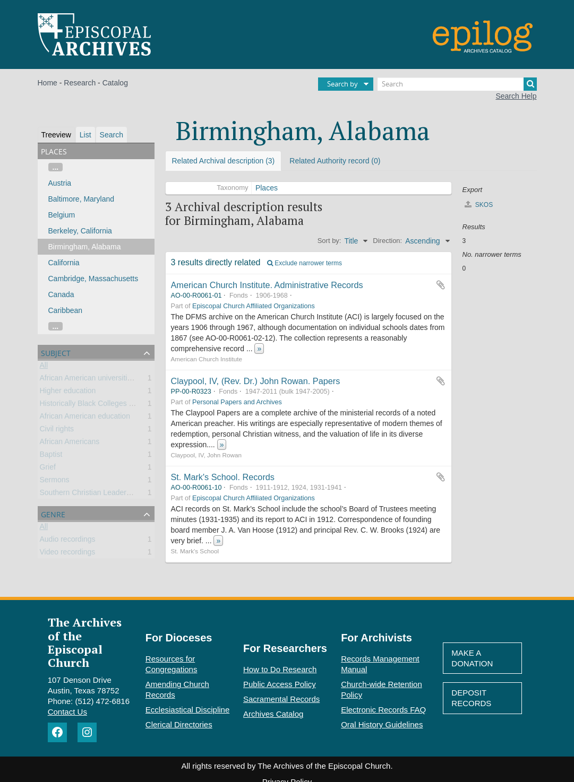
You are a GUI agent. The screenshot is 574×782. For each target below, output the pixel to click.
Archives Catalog (273, 713)
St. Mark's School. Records (223, 477)
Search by (342, 84)
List (85, 135)
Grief (48, 469)
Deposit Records (471, 698)
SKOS (479, 204)
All (44, 367)
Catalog (115, 83)
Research (80, 83)
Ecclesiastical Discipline (187, 709)
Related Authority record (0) (334, 161)
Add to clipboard (440, 285)
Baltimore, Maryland (81, 199)
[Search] (457, 84)
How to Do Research (279, 669)
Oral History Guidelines (382, 724)
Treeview (56, 135)
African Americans (70, 443)
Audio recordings (68, 541)
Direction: (387, 241)
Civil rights (57, 431)
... (56, 167)
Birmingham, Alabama (84, 246)
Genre (53, 513)
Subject (56, 352)
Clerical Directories (178, 724)
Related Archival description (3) (223, 161)
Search (111, 135)
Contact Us (67, 711)
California (64, 262)
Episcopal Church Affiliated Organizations (253, 306)
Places (266, 188)
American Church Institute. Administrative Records (267, 285)
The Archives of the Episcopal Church (85, 642)
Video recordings (68, 554)
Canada (61, 294)
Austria (60, 183)
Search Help (515, 96)
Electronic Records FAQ (383, 709)
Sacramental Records (281, 698)
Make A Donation (472, 658)
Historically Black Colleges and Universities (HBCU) (125, 405)
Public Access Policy (279, 684)
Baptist (51, 456)
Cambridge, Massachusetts (93, 278)
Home (47, 83)
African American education (85, 418)
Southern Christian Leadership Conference (110, 494)
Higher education (68, 392)
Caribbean (65, 310)
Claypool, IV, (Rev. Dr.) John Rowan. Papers (255, 381)
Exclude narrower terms (304, 263)
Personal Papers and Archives (237, 402)
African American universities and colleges (109, 380)
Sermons (55, 481)
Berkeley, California (80, 231)
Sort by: (329, 241)
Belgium (61, 215)
